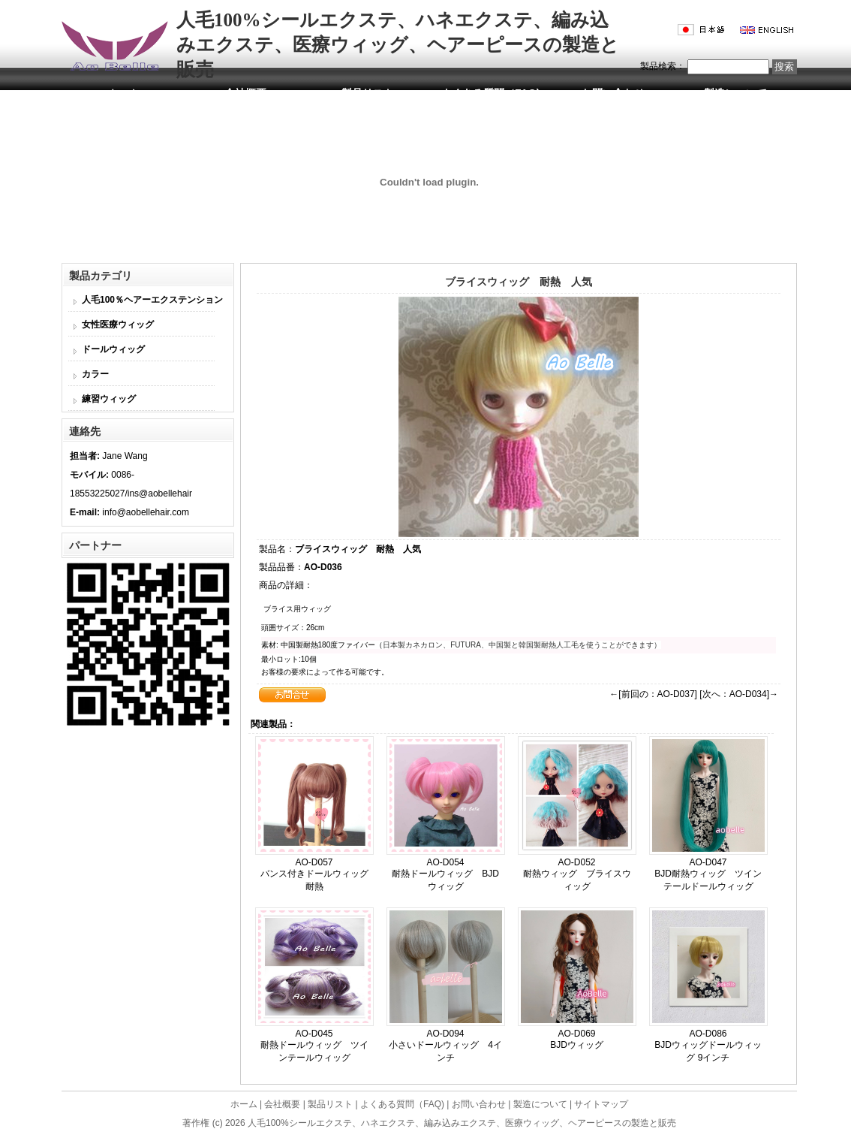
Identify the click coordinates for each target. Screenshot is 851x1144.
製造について (735, 93)
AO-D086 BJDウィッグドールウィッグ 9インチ (708, 1045)
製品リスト (367, 93)
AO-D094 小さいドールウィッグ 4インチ (445, 1045)
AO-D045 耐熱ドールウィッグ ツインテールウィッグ (314, 1045)
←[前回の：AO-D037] (653, 694)
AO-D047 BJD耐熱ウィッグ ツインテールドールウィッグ (708, 874)
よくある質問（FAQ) (490, 93)
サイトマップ (601, 1104)
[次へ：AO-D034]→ (738, 694)
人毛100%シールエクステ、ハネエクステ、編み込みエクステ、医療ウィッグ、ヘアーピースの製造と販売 (462, 1123)
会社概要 (245, 93)
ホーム (123, 93)
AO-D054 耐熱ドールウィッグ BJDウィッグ (445, 874)
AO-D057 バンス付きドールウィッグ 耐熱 (323, 874)
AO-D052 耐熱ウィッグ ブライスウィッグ (577, 874)
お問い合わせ (613, 93)
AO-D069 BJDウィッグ (576, 1039)
